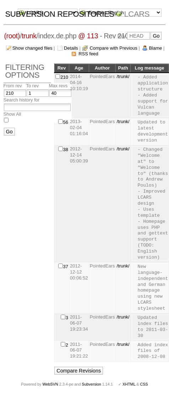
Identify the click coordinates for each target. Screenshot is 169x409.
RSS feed (88, 53)
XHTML (128, 384)
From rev (13, 85)
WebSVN (50, 384)
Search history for (22, 100)
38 (65, 149)
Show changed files (32, 48)
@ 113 (88, 36)
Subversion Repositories (59, 14)
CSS (144, 384)
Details (71, 48)
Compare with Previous (113, 48)
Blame (155, 48)
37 (65, 266)
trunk (29, 36)
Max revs (58, 85)
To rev (32, 85)
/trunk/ (122, 76)
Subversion (91, 384)
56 (65, 122)
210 (64, 77)
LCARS (136, 14)
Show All (12, 114)
